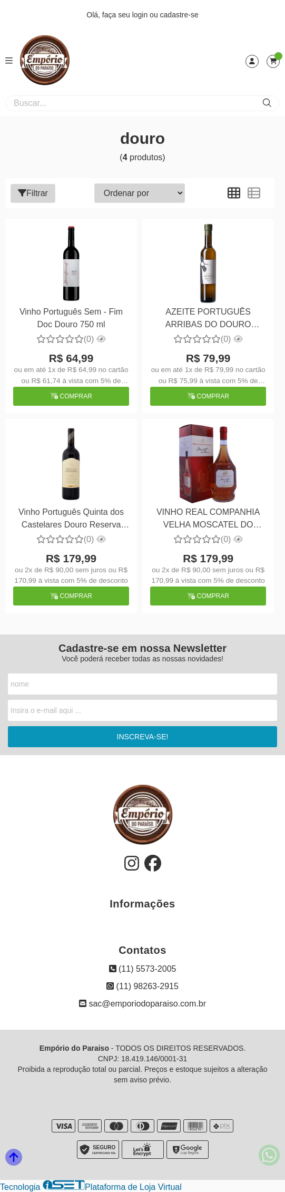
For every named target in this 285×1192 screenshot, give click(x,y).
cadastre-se (179, 15)
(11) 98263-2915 (142, 986)
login (141, 15)
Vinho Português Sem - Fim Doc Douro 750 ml (71, 318)
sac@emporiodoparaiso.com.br (142, 1003)
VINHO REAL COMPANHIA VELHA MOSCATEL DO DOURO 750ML (208, 519)
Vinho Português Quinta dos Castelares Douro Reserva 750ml (71, 519)
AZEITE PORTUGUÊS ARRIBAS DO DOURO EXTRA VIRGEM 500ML (207, 319)
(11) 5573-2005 (142, 968)
